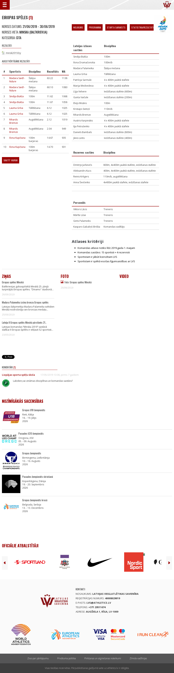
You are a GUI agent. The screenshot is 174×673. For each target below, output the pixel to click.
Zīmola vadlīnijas (138, 658)
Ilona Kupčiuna (17, 137)
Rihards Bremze (13, 121)
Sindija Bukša (16, 96)
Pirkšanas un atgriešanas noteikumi (102, 658)
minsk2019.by (13, 53)
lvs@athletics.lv (99, 602)
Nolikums (78, 27)
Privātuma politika (66, 658)
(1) (31, 17)
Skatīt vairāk (10, 160)
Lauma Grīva (16, 108)
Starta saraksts (116, 27)
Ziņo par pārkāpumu (38, 658)
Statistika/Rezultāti (142, 27)
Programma (95, 27)
